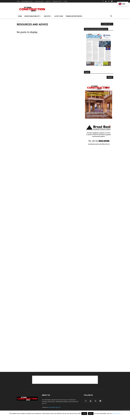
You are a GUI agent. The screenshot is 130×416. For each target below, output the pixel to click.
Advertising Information (27, 1)
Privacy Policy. (116, 413)
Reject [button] (90, 413)
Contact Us (47, 1)
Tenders (65, 1)
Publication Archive (57, 1)
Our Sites (48, 16)
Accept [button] (84, 413)
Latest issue (58, 16)
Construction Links (39, 1)
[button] (111, 16)
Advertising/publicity (32, 16)
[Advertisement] (65, 380)
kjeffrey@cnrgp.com (55, 407)
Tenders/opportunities (74, 16)
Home (18, 1)
